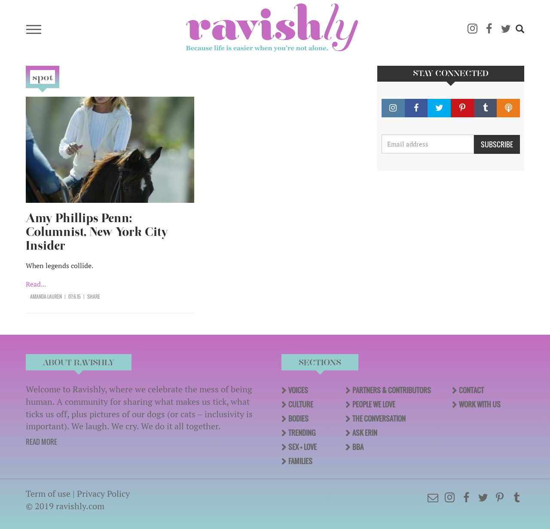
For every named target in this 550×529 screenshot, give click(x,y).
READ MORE (41, 442)
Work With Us (480, 404)
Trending (301, 433)
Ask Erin (364, 433)
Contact (471, 390)
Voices (298, 390)
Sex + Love (302, 447)
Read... (36, 284)
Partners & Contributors (391, 390)
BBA (358, 447)
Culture (300, 404)
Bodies (298, 418)
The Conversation (379, 418)
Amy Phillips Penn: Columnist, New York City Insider (97, 232)
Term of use (48, 493)
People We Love (373, 404)
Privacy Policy (103, 493)
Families (300, 461)
